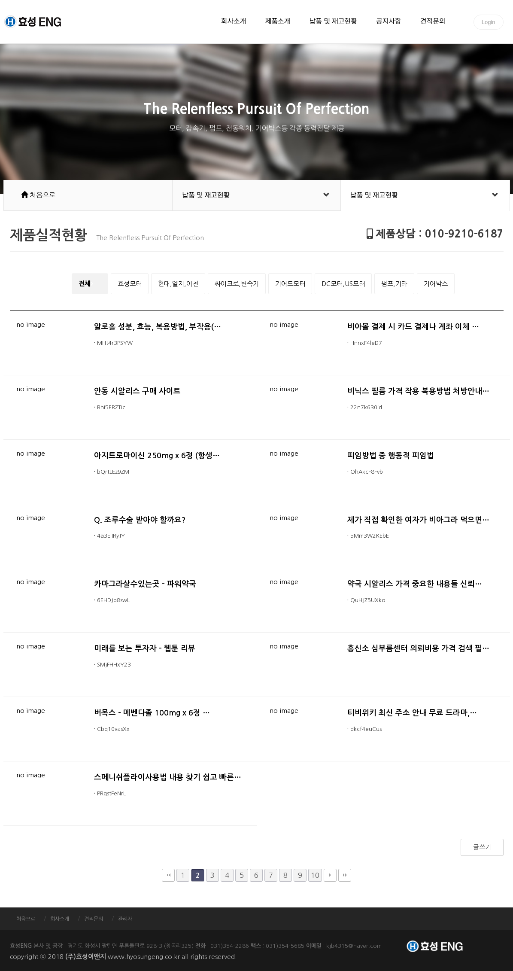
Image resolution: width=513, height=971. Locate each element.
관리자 (125, 919)
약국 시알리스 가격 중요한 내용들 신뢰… (414, 584)
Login (488, 22)
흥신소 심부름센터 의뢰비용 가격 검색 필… (418, 648)
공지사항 (388, 22)
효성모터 (130, 283)
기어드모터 (290, 283)
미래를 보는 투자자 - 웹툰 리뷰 (144, 648)
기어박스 (436, 283)
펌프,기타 (394, 283)
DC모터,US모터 (343, 283)
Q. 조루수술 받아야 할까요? (139, 520)
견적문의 (433, 22)
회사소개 (233, 22)
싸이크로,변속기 (237, 283)
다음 (330, 875)
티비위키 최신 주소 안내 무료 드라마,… (412, 713)
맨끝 (344, 875)
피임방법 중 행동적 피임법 (390, 456)
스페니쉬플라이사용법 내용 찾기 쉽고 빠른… (167, 777)
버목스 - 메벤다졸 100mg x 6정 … (152, 713)
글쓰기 (482, 847)
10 (315, 875)
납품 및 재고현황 (333, 22)
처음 (168, 875)
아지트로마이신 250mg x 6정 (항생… (157, 456)
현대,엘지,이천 (178, 283)
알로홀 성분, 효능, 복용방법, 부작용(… (157, 327)
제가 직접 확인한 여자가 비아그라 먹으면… (418, 520)
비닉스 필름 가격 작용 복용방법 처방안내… (418, 391)
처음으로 (25, 919)
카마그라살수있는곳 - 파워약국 (145, 584)
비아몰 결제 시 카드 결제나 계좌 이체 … (413, 327)
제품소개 (278, 22)
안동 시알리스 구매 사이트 (137, 391)
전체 (85, 283)
